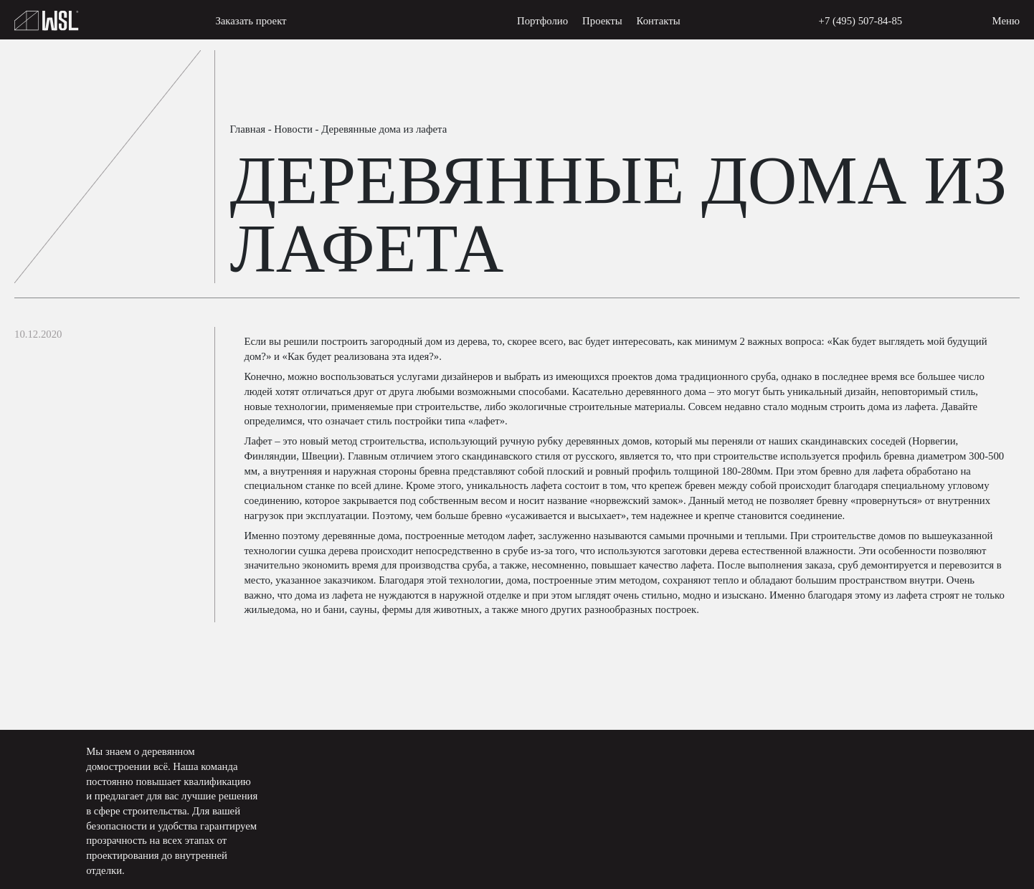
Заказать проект (250, 21)
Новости (293, 129)
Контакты (658, 21)
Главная (247, 129)
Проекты (602, 21)
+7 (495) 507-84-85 (861, 21)
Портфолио (542, 21)
